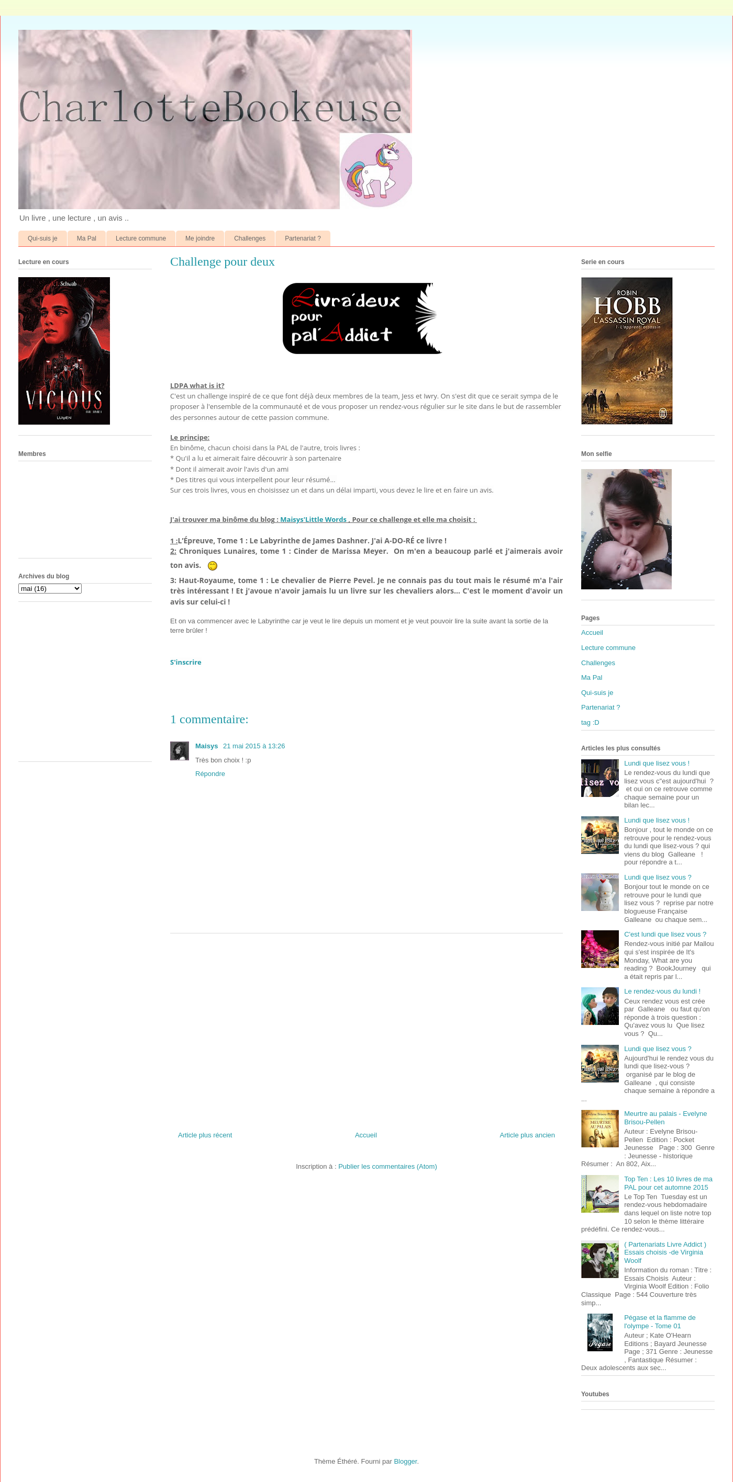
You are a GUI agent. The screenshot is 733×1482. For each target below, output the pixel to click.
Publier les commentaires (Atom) (387, 1166)
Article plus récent (205, 1135)
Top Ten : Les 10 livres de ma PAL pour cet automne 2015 (668, 1183)
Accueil (366, 1135)
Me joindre (200, 238)
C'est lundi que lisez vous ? (665, 934)
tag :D (590, 722)
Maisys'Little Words (313, 519)
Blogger (405, 1461)
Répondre (210, 774)
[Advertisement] (366, 1028)
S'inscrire (186, 662)
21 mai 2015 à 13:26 (254, 746)
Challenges (249, 238)
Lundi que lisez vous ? (658, 877)
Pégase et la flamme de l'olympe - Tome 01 (660, 1322)
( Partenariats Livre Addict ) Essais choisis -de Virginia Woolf (665, 1252)
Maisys (207, 746)
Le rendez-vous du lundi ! (662, 991)
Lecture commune (141, 238)
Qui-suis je (43, 238)
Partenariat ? (303, 238)
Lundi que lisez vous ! (657, 763)
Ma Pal (86, 238)
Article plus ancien (528, 1135)
